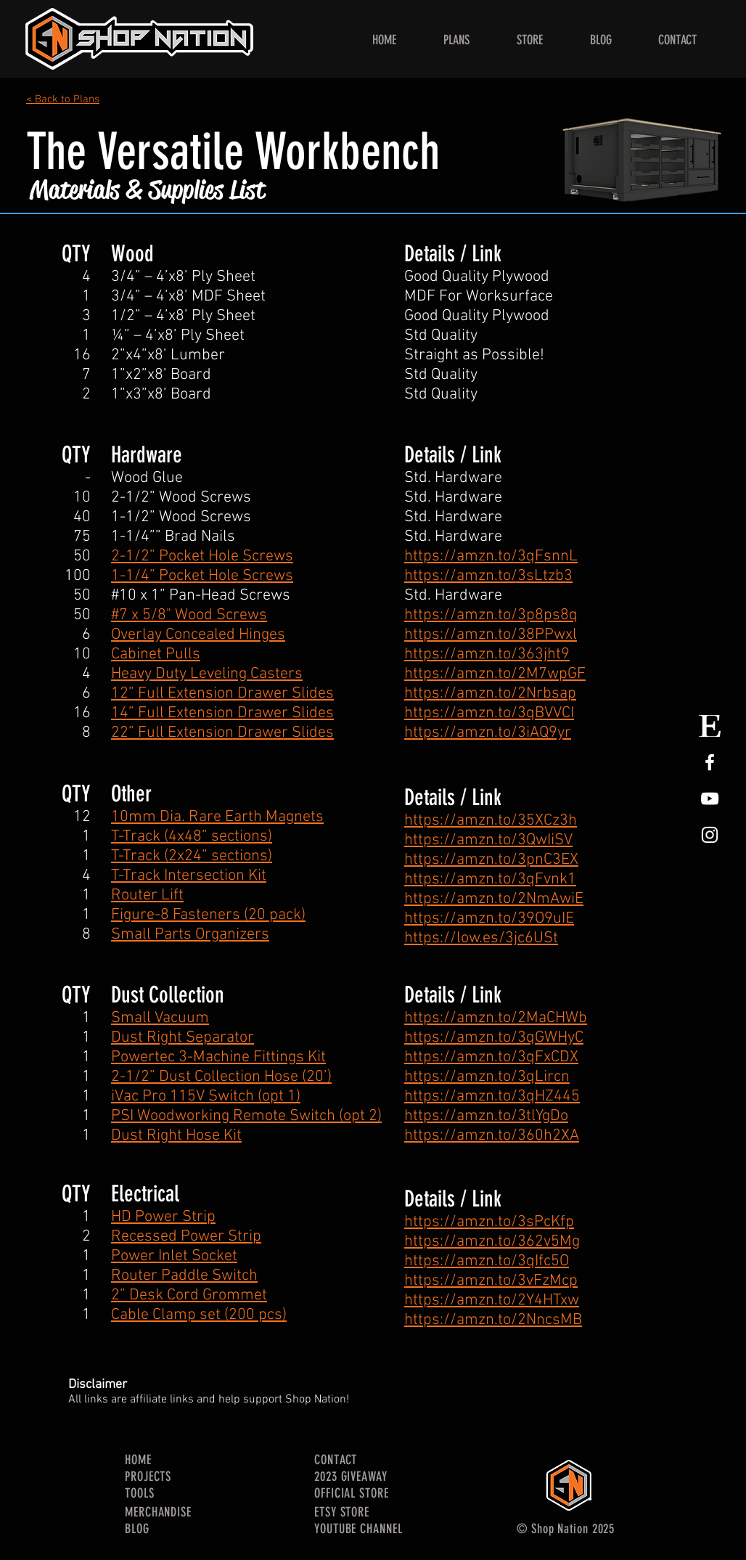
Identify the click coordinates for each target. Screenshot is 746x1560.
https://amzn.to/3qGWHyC (493, 1038)
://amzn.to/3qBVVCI (507, 713)
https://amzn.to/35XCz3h (490, 820)
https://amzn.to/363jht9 (487, 654)
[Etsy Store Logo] (710, 726)
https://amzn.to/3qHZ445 (492, 1096)
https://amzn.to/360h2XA (491, 1136)
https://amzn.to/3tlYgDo (486, 1116)
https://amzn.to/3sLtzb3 (488, 576)
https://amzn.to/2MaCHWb (495, 1018)
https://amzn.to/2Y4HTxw (491, 1300)
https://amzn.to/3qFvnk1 (490, 879)
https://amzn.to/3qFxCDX (491, 1057)
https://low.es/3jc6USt (481, 938)
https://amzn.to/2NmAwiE (493, 899)
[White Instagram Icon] (710, 835)
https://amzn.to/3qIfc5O (486, 1261)
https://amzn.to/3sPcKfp (489, 1222)
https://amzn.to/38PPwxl (490, 635)
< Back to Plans (62, 99)
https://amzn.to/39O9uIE (489, 918)
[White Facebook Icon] (710, 762)
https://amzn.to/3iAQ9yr (487, 733)
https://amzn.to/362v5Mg (492, 1241)
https (422, 693)
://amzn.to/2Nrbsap (508, 693)
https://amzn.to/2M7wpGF (495, 674)
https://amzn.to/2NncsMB (493, 1320)
